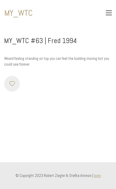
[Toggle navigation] (109, 12)
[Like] (12, 84)
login (97, 175)
